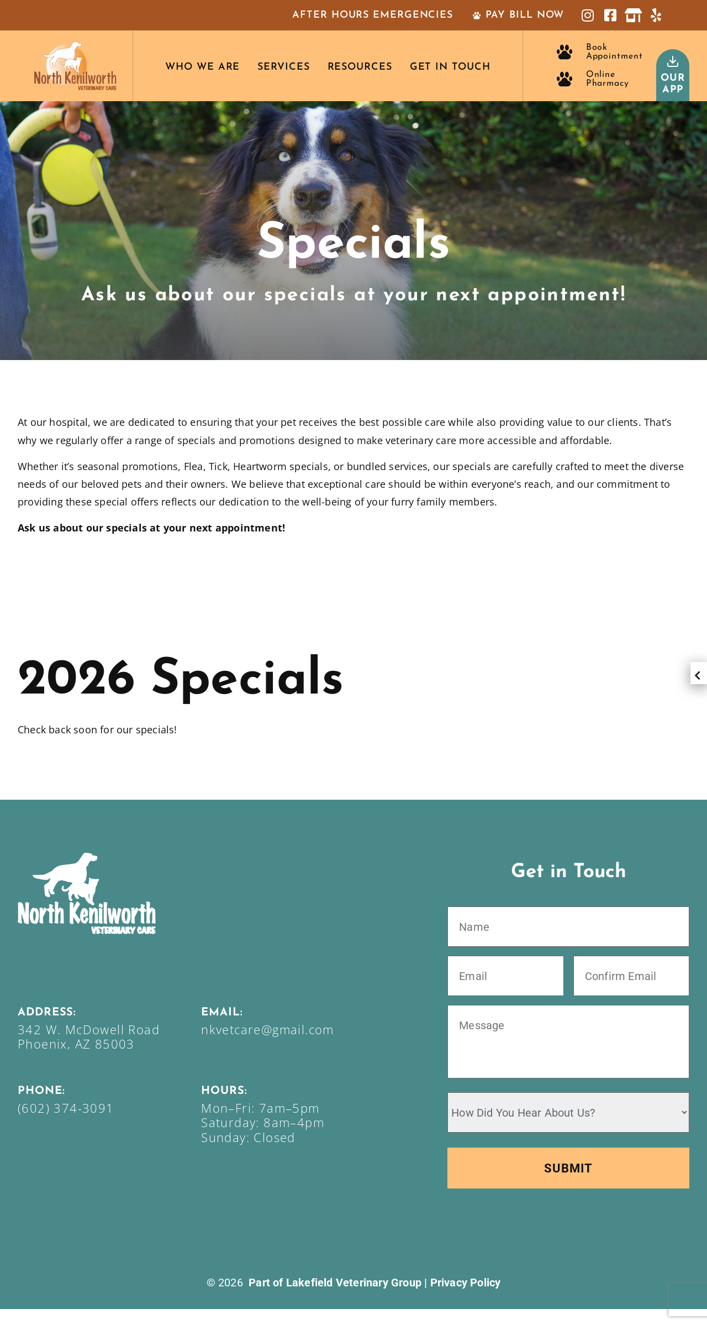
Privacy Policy (465, 1297)
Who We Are (202, 67)
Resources (360, 67)
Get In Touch (450, 67)
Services (283, 67)
